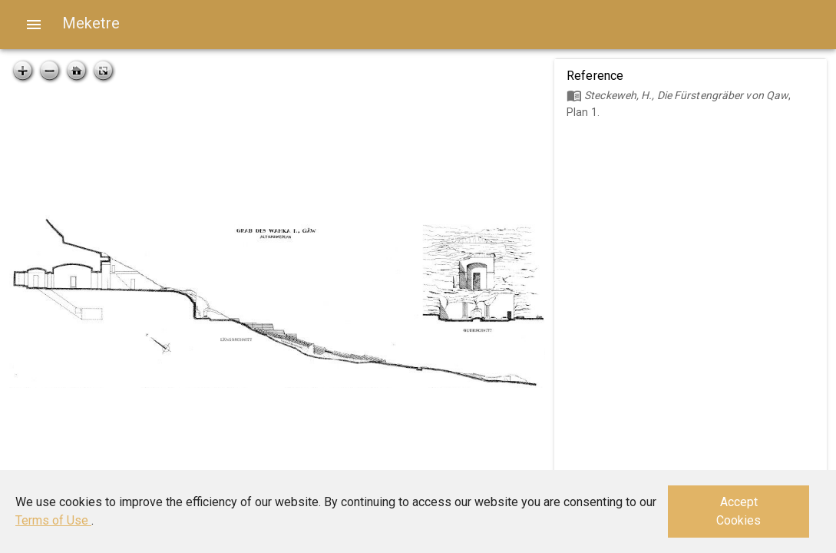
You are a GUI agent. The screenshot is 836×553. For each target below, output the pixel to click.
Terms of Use (53, 520)
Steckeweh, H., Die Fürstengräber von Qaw (686, 95)
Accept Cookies (738, 511)
